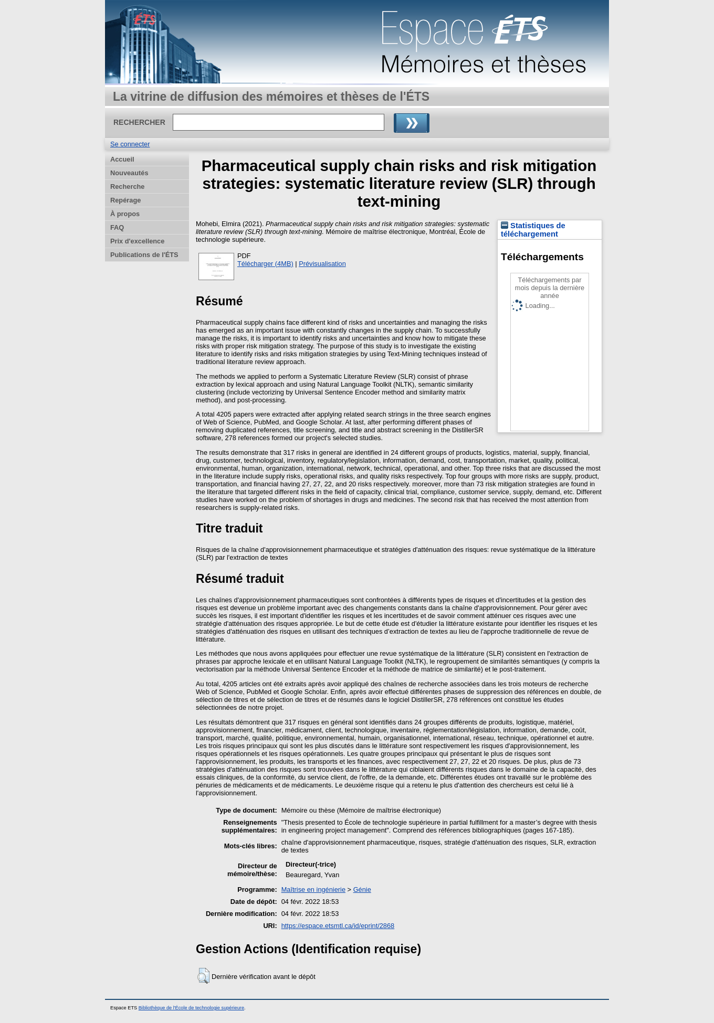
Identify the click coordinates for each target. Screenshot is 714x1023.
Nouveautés (129, 173)
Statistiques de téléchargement (533, 229)
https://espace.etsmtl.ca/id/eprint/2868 (338, 926)
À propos (125, 214)
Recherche (127, 186)
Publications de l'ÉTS (144, 255)
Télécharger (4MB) (265, 264)
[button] (203, 976)
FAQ (117, 227)
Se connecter (130, 144)
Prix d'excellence (137, 241)
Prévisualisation (322, 264)
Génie (362, 889)
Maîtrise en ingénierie (313, 889)
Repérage (125, 200)
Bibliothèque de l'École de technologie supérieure (191, 1007)
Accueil (122, 159)
